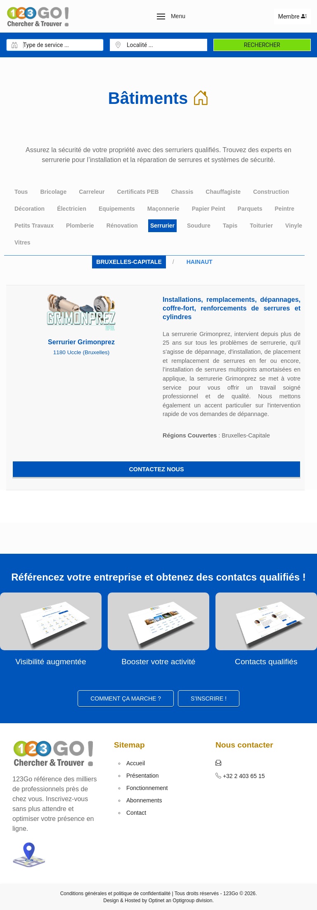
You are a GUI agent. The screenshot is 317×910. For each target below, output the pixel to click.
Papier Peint (208, 208)
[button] (171, 16)
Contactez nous (156, 469)
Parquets (250, 208)
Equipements (117, 208)
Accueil (135, 763)
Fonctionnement (147, 788)
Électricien (71, 208)
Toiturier (261, 225)
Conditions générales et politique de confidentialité (115, 893)
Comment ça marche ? (125, 698)
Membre (292, 16)
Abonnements (144, 800)
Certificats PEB (137, 191)
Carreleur (91, 191)
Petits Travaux (34, 225)
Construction (271, 191)
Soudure (199, 225)
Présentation (142, 775)
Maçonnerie (163, 208)
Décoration (29, 208)
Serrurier (162, 225)
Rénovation (122, 225)
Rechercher (262, 45)
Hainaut (200, 262)
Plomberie (80, 225)
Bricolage (53, 191)
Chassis (182, 191)
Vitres (22, 242)
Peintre (284, 208)
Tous (21, 191)
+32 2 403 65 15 (243, 776)
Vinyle (293, 225)
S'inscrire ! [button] (209, 698)
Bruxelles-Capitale (128, 262)
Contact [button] (136, 812)
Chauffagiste (223, 191)
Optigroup (183, 900)
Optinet (157, 900)
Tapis (230, 225)
